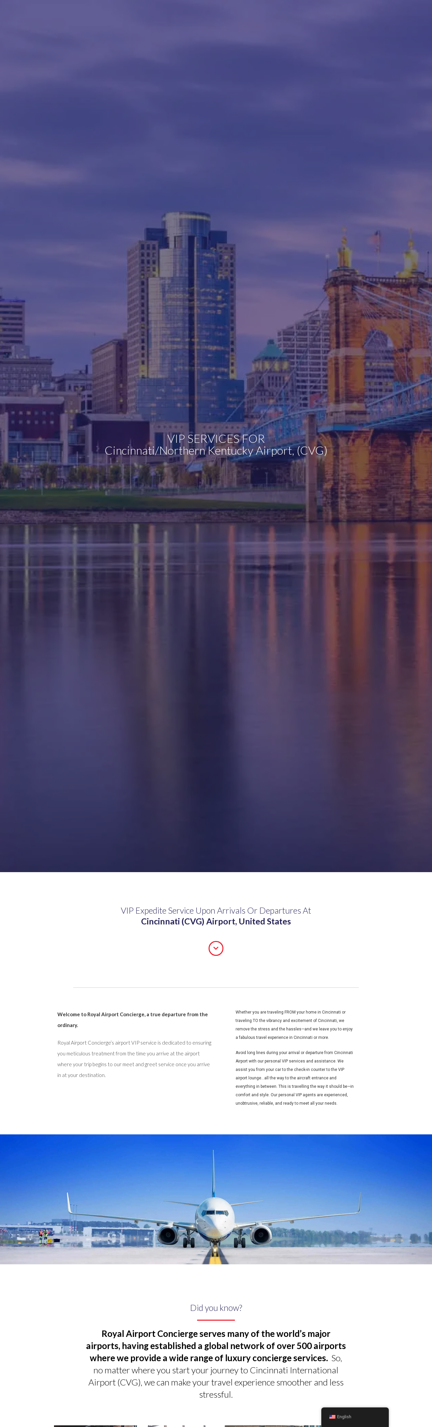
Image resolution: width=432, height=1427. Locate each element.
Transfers (116, 13)
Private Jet (219, 13)
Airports (172, 13)
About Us (145, 13)
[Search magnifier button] (285, 15)
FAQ (194, 13)
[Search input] (261, 15)
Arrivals (89, 13)
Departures (60, 13)
